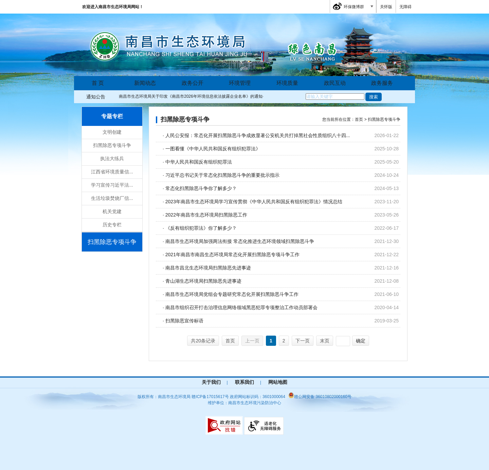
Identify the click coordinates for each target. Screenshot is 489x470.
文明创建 (112, 132)
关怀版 (386, 6)
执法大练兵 (112, 158)
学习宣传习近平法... (112, 185)
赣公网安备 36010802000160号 (319, 396)
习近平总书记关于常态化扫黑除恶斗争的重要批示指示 (222, 175)
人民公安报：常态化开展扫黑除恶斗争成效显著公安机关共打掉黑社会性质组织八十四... (257, 135)
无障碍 (405, 6)
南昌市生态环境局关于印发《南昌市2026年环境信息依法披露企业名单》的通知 (190, 96)
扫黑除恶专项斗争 (112, 145)
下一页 (302, 340)
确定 (360, 340)
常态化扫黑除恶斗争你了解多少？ (201, 188)
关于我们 (211, 382)
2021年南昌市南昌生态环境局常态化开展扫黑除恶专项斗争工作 (232, 254)
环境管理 (240, 83)
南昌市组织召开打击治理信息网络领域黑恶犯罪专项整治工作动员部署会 (241, 307)
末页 (324, 340)
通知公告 (95, 96)
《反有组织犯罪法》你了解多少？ (201, 228)
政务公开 (192, 83)
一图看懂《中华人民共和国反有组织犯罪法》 (212, 148)
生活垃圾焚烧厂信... (112, 198)
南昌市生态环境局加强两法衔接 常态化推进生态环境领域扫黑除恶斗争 (239, 241)
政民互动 (335, 83)
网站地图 (277, 382)
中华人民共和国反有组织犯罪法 (198, 162)
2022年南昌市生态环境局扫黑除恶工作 (206, 215)
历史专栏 (112, 224)
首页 (230, 340)
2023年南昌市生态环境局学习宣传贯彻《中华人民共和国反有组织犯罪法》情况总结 (253, 201)
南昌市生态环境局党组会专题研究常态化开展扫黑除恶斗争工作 (231, 294)
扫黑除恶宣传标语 (184, 320)
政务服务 (382, 83)
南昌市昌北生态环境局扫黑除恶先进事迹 (208, 267)
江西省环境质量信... (112, 171)
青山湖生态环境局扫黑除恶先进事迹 (203, 281)
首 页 (98, 83)
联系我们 (244, 382)
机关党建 (112, 211)
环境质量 (287, 83)
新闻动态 (145, 83)
